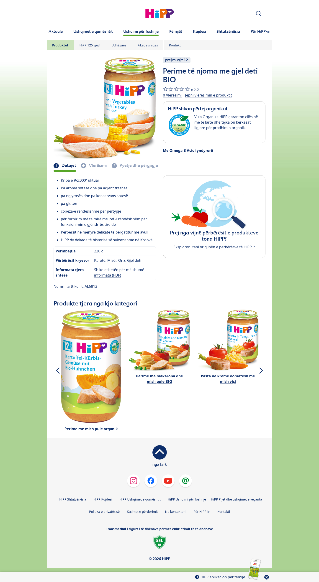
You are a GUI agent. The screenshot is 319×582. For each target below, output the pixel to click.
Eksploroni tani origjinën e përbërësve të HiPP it (214, 246)
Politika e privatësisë (104, 511)
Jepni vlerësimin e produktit (208, 95)
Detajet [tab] (68, 165)
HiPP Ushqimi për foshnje (187, 499)
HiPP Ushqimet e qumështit (140, 499)
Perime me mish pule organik (91, 428)
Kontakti (175, 45)
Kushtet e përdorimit (142, 511)
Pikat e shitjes (147, 45)
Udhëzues (118, 45)
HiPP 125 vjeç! (90, 45)
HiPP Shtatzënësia (72, 499)
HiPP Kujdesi (102, 499)
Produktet (60, 45)
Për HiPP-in (201, 511)
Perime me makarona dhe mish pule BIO (159, 379)
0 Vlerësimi (172, 95)
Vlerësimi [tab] (97, 165)
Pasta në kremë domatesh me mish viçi (228, 379)
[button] (258, 13)
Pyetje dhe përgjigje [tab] (138, 165)
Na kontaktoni (175, 511)
